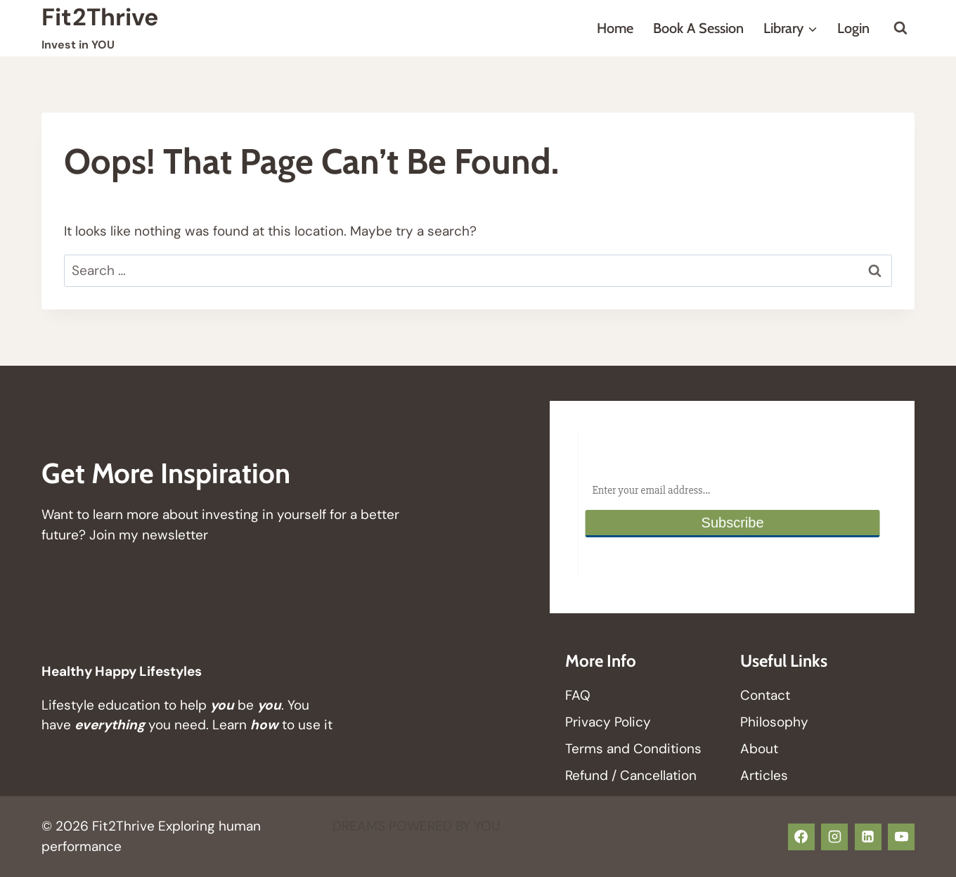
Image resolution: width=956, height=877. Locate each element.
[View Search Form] (900, 28)
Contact (765, 695)
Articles (764, 775)
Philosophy (774, 722)
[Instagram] (834, 837)
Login (853, 28)
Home (615, 28)
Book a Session (698, 28)
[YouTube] (901, 837)
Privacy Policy (608, 722)
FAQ (577, 695)
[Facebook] (801, 837)
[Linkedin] (868, 837)
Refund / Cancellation (631, 775)
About (759, 748)
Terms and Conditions (633, 748)
